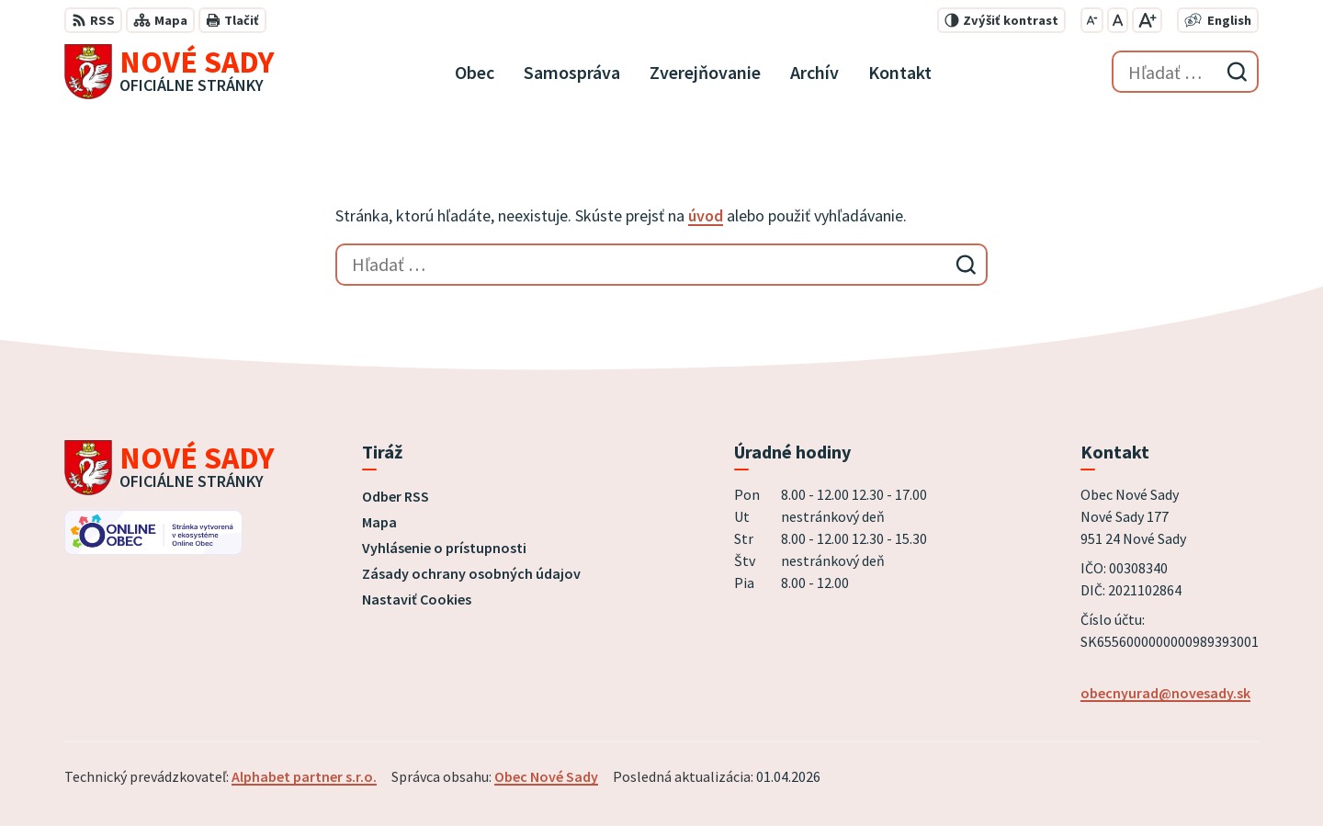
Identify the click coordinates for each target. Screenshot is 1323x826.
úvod (705, 215)
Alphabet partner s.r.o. (304, 776)
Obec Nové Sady (546, 776)
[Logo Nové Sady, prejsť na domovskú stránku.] (169, 71)
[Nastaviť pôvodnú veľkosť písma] (1117, 20)
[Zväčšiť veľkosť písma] (1147, 20)
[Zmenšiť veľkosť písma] (1091, 20)
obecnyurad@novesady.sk (1165, 693)
